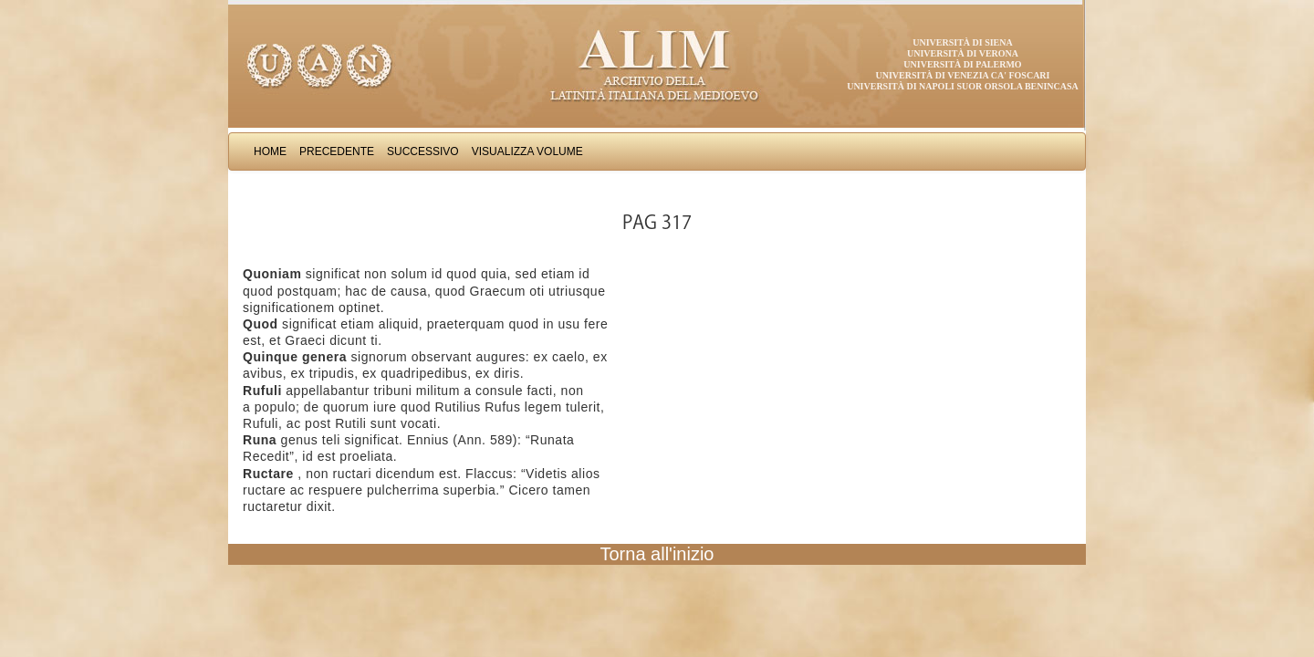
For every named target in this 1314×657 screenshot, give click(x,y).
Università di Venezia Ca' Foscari (963, 75)
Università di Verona (962, 53)
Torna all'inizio (657, 554)
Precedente (336, 151)
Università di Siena (962, 42)
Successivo (423, 151)
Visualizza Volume (527, 151)
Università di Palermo (962, 64)
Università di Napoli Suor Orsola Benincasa (963, 86)
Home (270, 151)
